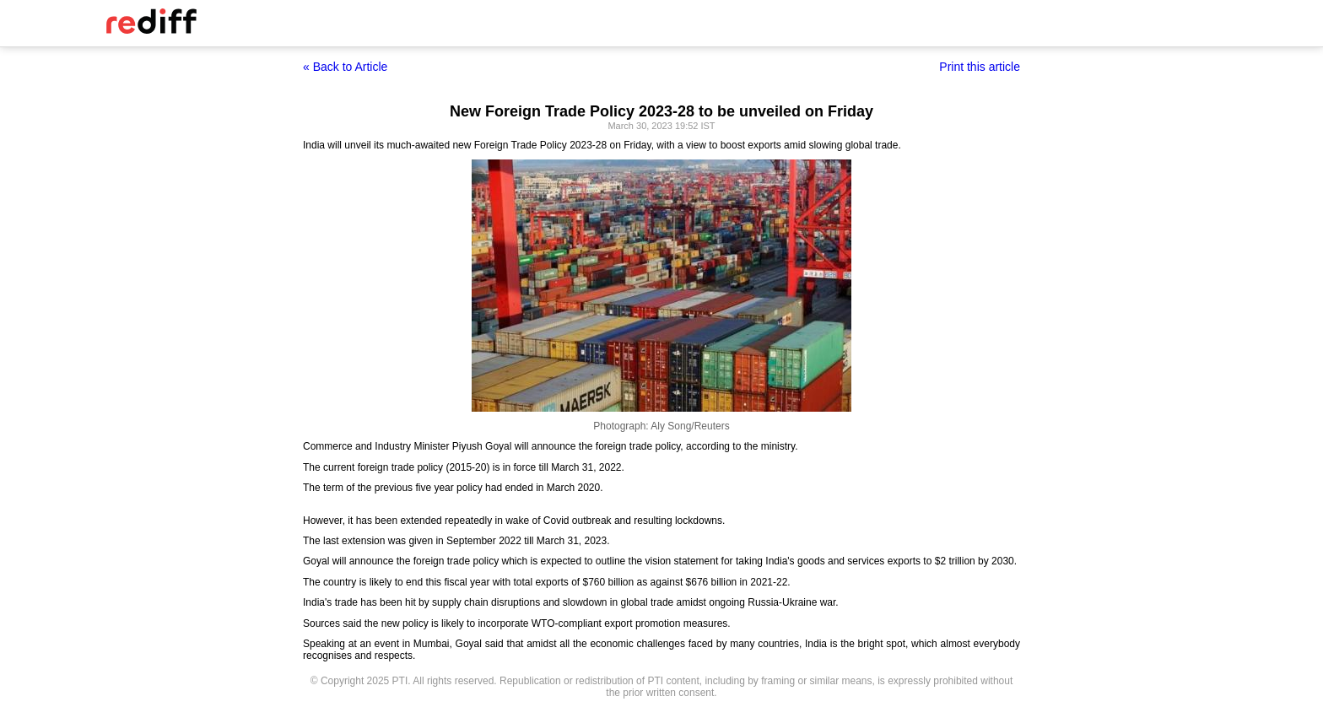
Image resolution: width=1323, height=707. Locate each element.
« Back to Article (345, 66)
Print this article (979, 66)
